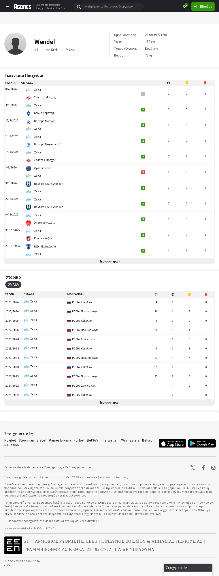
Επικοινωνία (12, 467)
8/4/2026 (11, 89)
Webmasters (32, 467)
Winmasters (130, 440)
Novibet (10, 440)
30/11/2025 (12, 230)
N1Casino (11, 445)
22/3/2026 (11, 120)
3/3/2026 (11, 183)
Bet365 (92, 440)
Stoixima (40, 5)
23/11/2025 (12, 245)
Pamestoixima (60, 440)
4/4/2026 (11, 104)
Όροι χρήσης (53, 467)
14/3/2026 (11, 151)
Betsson (148, 440)
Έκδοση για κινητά (78, 467)
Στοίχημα (40, 8)
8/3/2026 (11, 167)
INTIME (50, 528)
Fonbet (79, 440)
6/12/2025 (11, 214)
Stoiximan (26, 440)
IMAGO (37, 528)
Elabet (41, 440)
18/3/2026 (11, 136)
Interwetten (110, 440)
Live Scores (62, 8)
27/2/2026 (11, 198)
